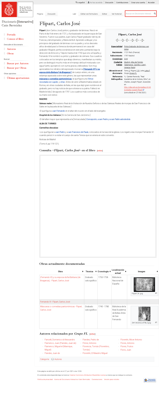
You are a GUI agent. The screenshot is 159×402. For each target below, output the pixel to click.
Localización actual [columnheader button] (118, 271)
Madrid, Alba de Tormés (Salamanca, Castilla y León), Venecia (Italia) (135, 65)
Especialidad (116, 47)
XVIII (126, 59)
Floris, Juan (126, 350)
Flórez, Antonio (89, 343)
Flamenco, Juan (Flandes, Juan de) (60, 343)
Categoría (44, 359)
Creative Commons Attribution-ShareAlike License (87, 375)
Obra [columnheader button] (60, 271)
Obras (10, 53)
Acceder (151, 3)
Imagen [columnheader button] (141, 271)
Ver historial (117, 14)
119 (137, 71)
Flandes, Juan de (52, 353)
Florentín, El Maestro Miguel (95, 353)
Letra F (147, 71)
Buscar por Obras (16, 68)
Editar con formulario (89, 14)
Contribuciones (122, 3)
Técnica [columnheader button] (89, 271)
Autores (58, 359)
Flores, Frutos (127, 346)
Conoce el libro (15, 39)
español (81, 3)
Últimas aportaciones (18, 78)
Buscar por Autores (17, 63)
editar (100, 151)
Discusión (109, 3)
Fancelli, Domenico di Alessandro (60, 339)
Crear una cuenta (138, 3)
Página (40, 14)
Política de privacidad (45, 379)
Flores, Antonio (127, 343)
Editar (104, 14)
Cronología (117, 59)
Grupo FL (133, 73)
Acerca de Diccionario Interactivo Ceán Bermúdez (72, 379)
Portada (11, 34)
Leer (74, 14)
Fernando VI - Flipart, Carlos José (55, 302)
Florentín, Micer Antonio (131, 339)
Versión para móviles (111, 379)
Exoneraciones (97, 379)
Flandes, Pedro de (91, 339)
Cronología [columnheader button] (103, 271)
